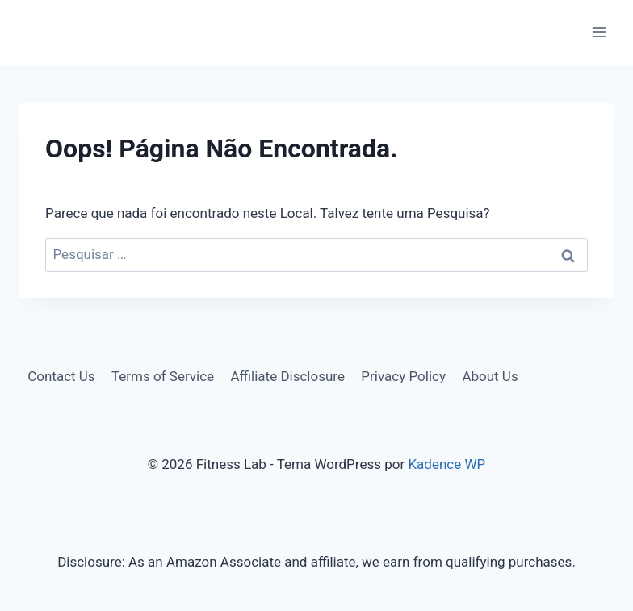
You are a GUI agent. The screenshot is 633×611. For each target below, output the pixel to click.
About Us (490, 376)
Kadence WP (446, 464)
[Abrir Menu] (599, 31)
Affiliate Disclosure (288, 376)
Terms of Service (162, 376)
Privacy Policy (403, 376)
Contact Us (60, 376)
